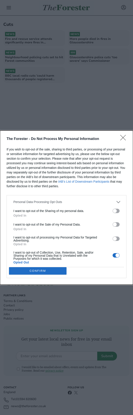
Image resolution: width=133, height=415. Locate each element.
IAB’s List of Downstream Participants (83, 181)
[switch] (116, 211)
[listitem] (66, 202)
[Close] (124, 139)
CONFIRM (38, 270)
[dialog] (66, 208)
